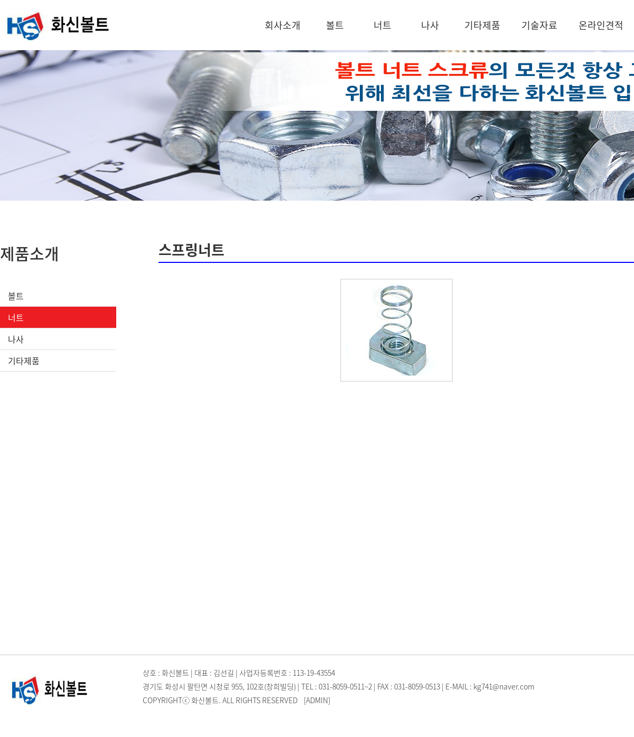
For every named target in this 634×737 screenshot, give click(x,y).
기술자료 (539, 25)
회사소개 (283, 25)
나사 (430, 25)
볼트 (335, 25)
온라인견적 (601, 25)
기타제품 (482, 25)
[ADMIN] (317, 700)
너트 (382, 25)
